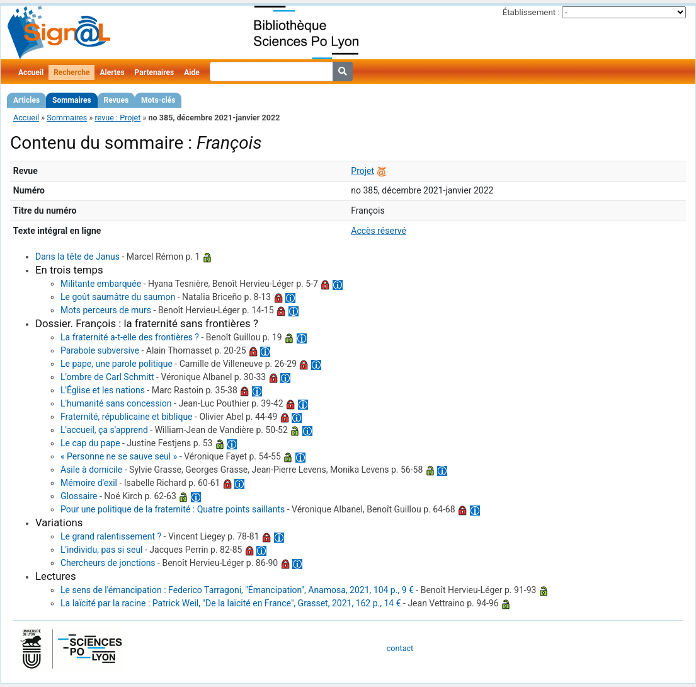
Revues (116, 100)
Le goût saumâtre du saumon (117, 297)
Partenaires (154, 72)
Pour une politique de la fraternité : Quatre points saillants (172, 509)
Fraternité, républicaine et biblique (126, 417)
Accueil (30, 72)
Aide (191, 72)
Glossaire (78, 496)
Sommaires (71, 100)
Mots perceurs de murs (105, 310)
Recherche (71, 72)
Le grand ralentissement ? (110, 536)
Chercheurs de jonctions (108, 563)
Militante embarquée (100, 284)
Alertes (112, 72)
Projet (362, 171)
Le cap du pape (90, 443)
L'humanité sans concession (116, 403)
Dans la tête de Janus (77, 256)
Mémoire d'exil (88, 483)
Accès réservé (378, 231)
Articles (26, 100)
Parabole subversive (99, 350)
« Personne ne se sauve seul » (118, 456)
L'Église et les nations (102, 390)
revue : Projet (117, 117)
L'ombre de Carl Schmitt (107, 377)
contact (400, 648)
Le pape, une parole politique (116, 364)
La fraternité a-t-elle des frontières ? (129, 337)
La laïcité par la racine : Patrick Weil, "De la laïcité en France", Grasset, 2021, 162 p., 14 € (230, 603)
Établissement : (531, 12)
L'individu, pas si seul (101, 550)
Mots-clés (158, 100)
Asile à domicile (91, 470)
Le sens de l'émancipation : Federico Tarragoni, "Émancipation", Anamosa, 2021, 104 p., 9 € (237, 590)
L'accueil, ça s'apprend (104, 430)
